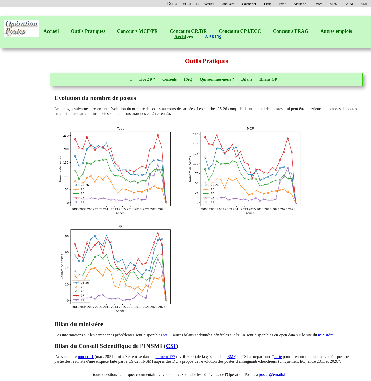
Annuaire (228, 4)
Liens (267, 4)
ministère (326, 335)
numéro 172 (165, 356)
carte (278, 356)
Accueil (209, 4)
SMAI (349, 4)
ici (165, 335)
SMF (364, 4)
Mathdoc (300, 4)
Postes (318, 4)
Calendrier (249, 4)
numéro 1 (86, 356)
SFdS (333, 4)
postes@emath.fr (273, 374)
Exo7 (282, 4)
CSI (171, 346)
